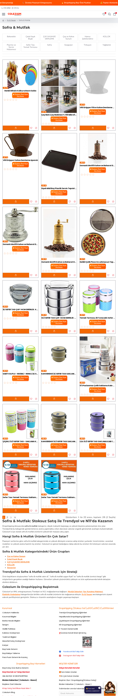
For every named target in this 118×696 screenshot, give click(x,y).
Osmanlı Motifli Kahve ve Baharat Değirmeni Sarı (59, 262)
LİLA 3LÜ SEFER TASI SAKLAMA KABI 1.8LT (97, 441)
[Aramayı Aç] (108, 14)
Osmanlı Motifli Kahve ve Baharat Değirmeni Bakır (97, 165)
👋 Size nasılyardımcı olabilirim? (93, 689)
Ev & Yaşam (11, 20)
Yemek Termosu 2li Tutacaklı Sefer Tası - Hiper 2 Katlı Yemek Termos (97, 318)
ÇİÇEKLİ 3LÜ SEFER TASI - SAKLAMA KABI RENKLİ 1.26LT (20, 441)
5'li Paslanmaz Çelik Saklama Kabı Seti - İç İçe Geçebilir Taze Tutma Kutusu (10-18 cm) (97, 385)
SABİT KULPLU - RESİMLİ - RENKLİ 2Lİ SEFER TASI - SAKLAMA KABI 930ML (20, 374)
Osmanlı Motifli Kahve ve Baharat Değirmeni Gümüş (20, 244)
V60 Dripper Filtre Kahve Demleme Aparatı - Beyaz (97, 107)
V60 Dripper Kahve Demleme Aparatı (20, 160)
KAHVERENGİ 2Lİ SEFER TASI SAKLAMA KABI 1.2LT (59, 374)
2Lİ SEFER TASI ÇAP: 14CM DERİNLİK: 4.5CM (20, 309)
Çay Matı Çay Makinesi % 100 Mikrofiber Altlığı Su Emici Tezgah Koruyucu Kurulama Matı (59, 115)
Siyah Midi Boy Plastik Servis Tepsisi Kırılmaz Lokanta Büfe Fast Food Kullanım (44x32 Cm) (59, 188)
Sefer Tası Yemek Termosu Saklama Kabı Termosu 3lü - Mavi (59, 497)
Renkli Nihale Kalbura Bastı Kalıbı (20, 91)
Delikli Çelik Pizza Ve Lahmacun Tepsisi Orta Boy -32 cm (97, 262)
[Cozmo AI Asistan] (110, 688)
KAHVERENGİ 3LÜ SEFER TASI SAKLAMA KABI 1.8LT (59, 441)
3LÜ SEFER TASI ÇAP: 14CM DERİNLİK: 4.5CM (59, 318)
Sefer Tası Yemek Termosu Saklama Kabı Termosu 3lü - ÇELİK (20, 497)
